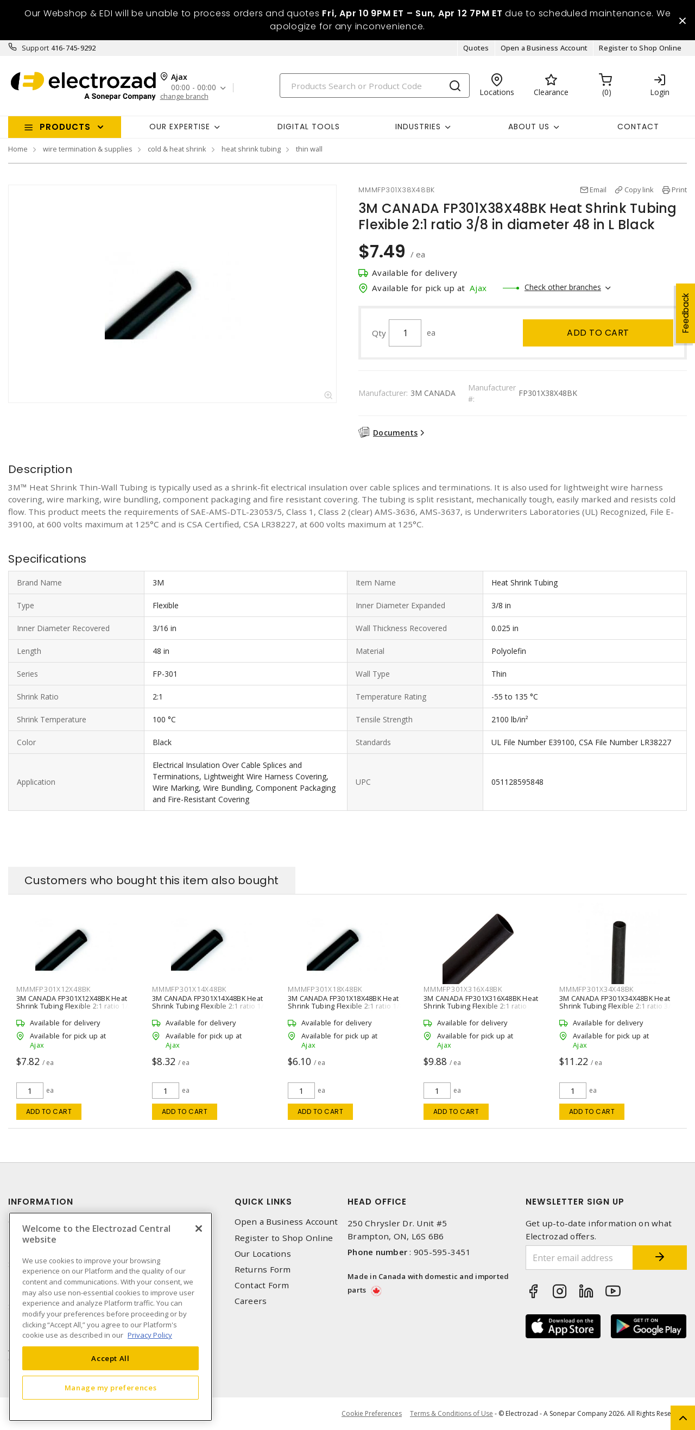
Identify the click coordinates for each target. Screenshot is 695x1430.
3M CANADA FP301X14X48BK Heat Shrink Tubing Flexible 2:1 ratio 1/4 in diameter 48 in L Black (210, 1005)
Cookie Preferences (372, 1413)
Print (679, 189)
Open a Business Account (544, 48)
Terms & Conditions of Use (451, 1413)
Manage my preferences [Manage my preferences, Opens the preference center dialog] (111, 1388)
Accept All (110, 1358)
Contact (638, 126)
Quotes (476, 48)
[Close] (199, 1228)
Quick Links (263, 1201)
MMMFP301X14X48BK (189, 989)
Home (18, 149)
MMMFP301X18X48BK (325, 989)
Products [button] (65, 127)
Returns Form (263, 1269)
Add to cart (598, 332)
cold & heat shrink (177, 149)
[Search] (375, 85)
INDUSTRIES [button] (418, 126)
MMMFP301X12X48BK (53, 989)
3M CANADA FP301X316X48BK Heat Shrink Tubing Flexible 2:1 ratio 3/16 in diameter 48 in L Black (481, 1005)
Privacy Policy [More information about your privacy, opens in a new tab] (150, 1335)
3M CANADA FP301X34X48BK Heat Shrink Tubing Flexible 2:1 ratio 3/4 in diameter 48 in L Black (617, 1005)
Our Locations (263, 1254)
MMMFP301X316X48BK (463, 989)
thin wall (309, 149)
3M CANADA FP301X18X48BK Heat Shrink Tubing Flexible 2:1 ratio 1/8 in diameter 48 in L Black (345, 1005)
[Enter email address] (580, 1257)
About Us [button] (528, 126)
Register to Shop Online (640, 48)
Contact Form (262, 1285)
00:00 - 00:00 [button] (193, 87)
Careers (251, 1301)
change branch (184, 96)
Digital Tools (308, 126)
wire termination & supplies (87, 149)
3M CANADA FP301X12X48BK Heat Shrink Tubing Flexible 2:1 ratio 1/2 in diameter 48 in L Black (74, 1005)
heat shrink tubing (251, 149)
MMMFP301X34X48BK (596, 989)
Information (40, 1201)
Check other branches (563, 287)
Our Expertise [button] (179, 126)
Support (35, 48)
